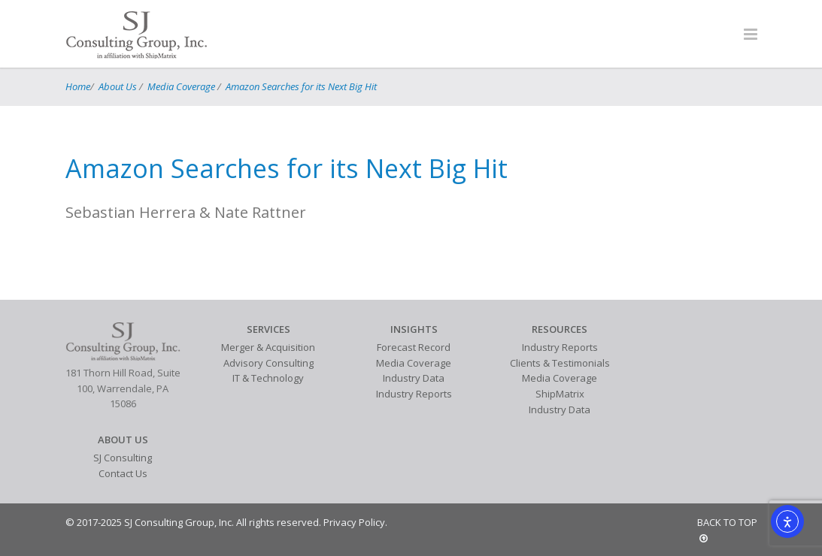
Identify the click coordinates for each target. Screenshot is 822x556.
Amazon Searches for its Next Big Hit (301, 86)
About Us (118, 86)
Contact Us (123, 473)
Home (77, 86)
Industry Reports (414, 393)
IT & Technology (268, 378)
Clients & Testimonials (560, 363)
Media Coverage (181, 86)
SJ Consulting (122, 457)
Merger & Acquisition (268, 347)
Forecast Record (413, 347)
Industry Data (413, 378)
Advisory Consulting (268, 363)
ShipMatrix (559, 393)
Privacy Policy (354, 522)
